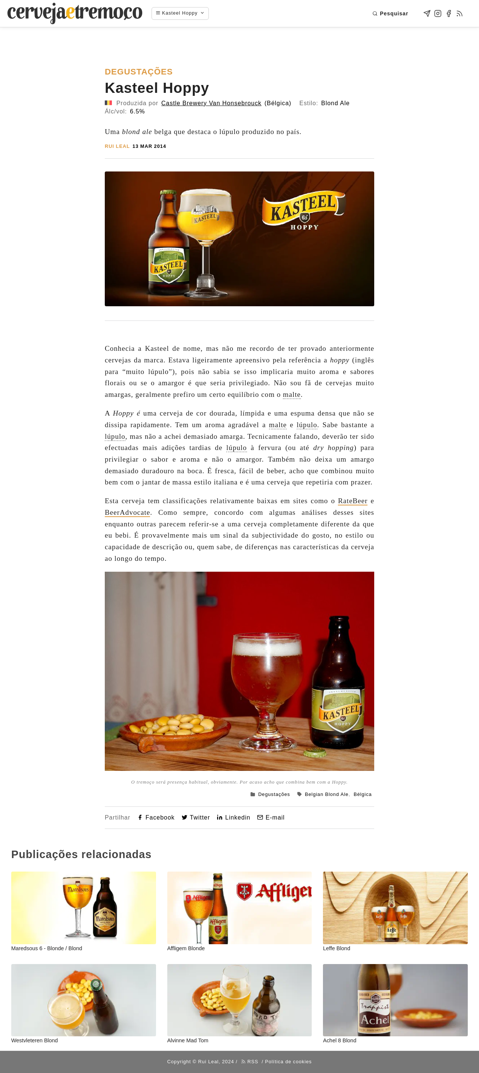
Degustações (274, 794)
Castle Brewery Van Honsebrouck (211, 103)
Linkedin (233, 817)
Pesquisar (390, 13)
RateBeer (352, 501)
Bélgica (363, 794)
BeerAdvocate (127, 512)
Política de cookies (288, 1061)
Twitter (195, 817)
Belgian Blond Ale (327, 794)
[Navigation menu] (184, 13)
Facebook (155, 817)
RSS (250, 1061)
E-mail (271, 817)
